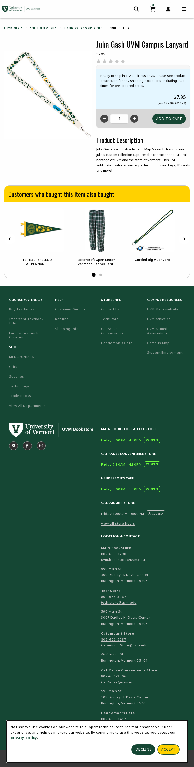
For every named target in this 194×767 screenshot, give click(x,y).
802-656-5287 (113, 639)
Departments (13, 28)
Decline (143, 749)
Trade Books (20, 395)
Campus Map (168, 342)
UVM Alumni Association (168, 330)
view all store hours (118, 523)
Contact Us (110, 309)
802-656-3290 (113, 554)
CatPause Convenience (112, 330)
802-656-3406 (113, 676)
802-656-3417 (113, 719)
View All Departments (27, 405)
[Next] (184, 238)
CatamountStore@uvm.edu (124, 645)
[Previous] (9, 238)
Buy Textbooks (22, 309)
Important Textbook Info (26, 321)
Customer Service (70, 309)
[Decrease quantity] (104, 119)
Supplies (16, 376)
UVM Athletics (168, 318)
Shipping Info (67, 328)
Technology (19, 386)
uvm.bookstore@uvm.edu (123, 559)
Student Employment (168, 352)
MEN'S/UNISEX (21, 356)
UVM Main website (168, 309)
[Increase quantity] (134, 119)
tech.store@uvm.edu (119, 602)
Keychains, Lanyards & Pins (83, 28)
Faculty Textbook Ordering (23, 335)
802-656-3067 (113, 596)
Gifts (13, 366)
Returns (62, 319)
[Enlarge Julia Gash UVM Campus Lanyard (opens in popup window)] (48, 95)
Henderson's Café (117, 343)
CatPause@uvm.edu (118, 682)
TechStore (110, 319)
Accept (168, 749)
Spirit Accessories (43, 28)
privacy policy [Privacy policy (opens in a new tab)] (24, 737)
